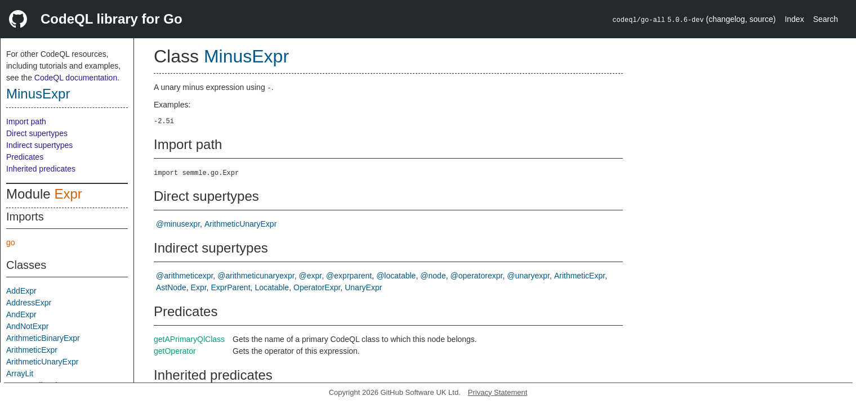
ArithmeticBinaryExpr (43, 338)
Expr (68, 193)
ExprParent (231, 287)
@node (432, 275)
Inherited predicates (40, 168)
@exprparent (349, 275)
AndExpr (21, 314)
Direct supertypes (37, 133)
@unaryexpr (528, 275)
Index (794, 19)
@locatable (396, 275)
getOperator (175, 351)
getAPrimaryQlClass (189, 339)
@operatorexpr (477, 275)
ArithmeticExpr (31, 349)
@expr (310, 275)
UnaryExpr (363, 287)
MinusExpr (38, 93)
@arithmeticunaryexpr (255, 275)
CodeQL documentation (75, 77)
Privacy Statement (498, 392)
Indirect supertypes (39, 145)
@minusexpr (178, 223)
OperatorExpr (316, 287)
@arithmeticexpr (184, 275)
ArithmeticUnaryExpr (42, 361)
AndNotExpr (27, 326)
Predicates (24, 156)
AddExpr (21, 290)
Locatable (272, 287)
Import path (26, 121)
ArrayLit (19, 373)
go (10, 242)
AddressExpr (28, 302)
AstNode (171, 287)
